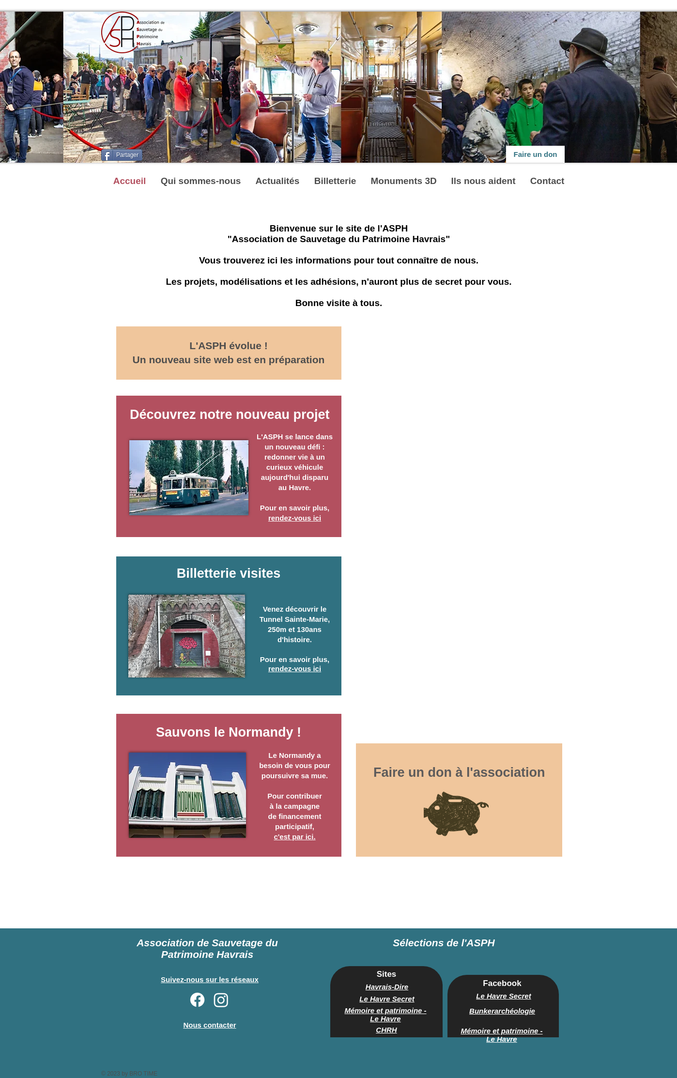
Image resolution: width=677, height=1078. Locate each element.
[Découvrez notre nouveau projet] (230, 415)
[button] (201, 181)
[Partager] (121, 155)
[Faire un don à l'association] (459, 772)
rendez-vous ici (294, 668)
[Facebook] (197, 999)
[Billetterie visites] (228, 574)
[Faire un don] (535, 154)
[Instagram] (221, 999)
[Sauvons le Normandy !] (228, 733)
